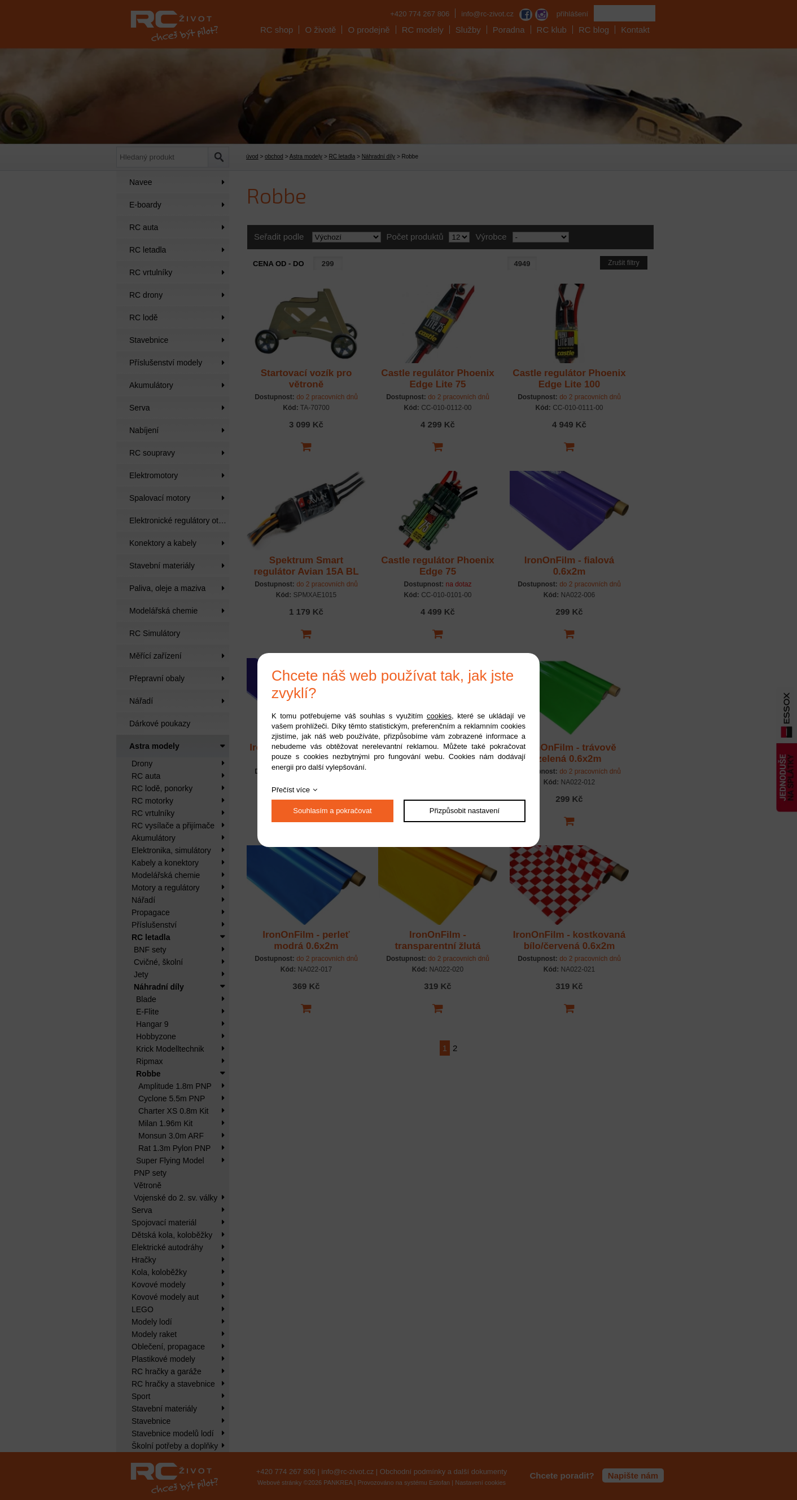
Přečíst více (290, 790)
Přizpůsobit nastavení (465, 810)
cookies (439, 716)
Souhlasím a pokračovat (332, 810)
